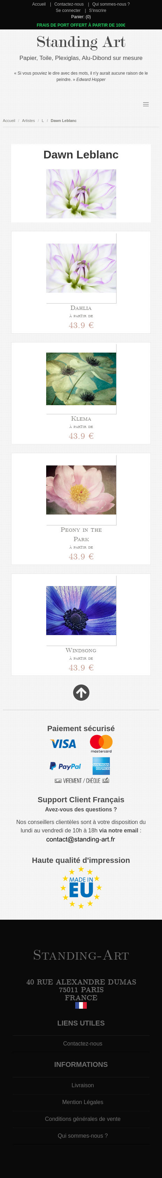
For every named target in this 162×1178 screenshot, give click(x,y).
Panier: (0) (81, 16)
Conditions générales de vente (82, 1119)
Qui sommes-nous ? (111, 4)
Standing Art (81, 42)
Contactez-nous (69, 4)
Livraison (82, 1085)
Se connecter (68, 10)
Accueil (39, 4)
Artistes (28, 120)
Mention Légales (82, 1102)
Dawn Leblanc (64, 120)
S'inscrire (97, 10)
